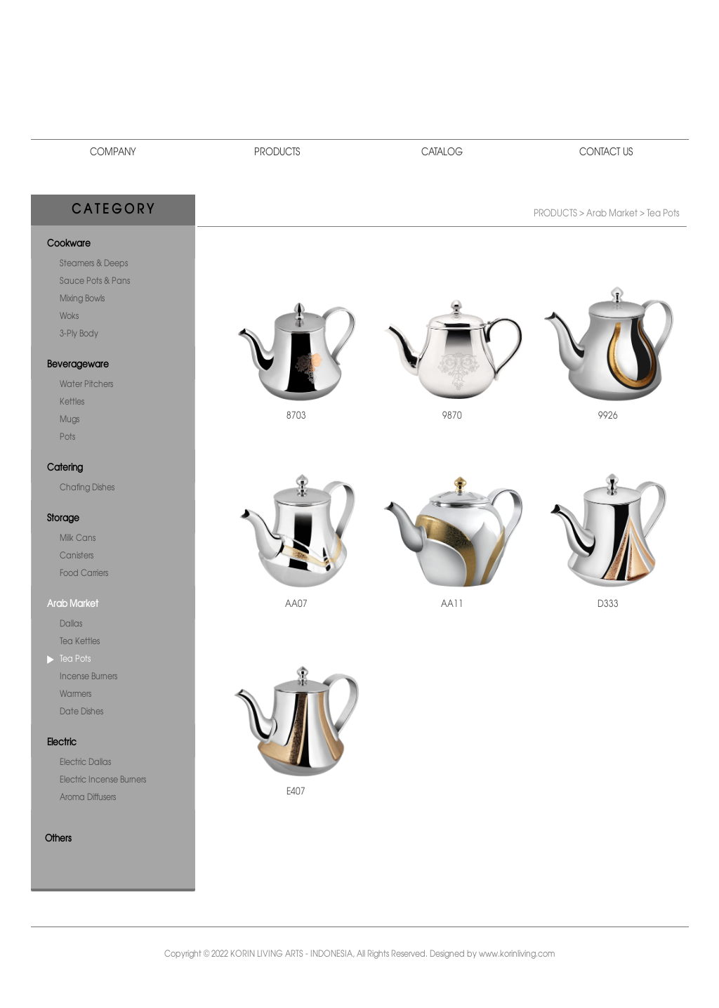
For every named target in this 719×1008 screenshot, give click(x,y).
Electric (62, 742)
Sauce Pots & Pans (95, 281)
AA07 (296, 604)
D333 (608, 604)
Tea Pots (75, 659)
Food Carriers (84, 573)
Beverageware (78, 364)
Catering (65, 468)
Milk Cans (77, 538)
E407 (295, 792)
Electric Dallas (85, 762)
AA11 (452, 604)
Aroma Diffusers (88, 797)
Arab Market (72, 604)
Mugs (69, 419)
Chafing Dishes (87, 487)
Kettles (72, 402)
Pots (67, 437)
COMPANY (113, 152)
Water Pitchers (86, 384)
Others (58, 839)
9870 (452, 416)
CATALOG (442, 152)
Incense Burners (88, 676)
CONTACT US (606, 152)
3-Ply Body (79, 334)
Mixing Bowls (82, 298)
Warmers (75, 694)
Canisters (76, 556)
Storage (63, 518)
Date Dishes (81, 711)
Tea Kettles (80, 641)
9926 (608, 416)
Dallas (71, 624)
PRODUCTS (277, 152)
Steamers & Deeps (94, 263)
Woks (69, 316)
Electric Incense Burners (103, 780)
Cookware (69, 244)
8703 (296, 416)
